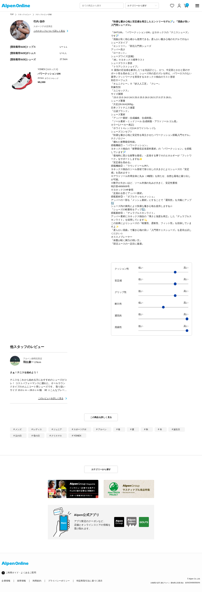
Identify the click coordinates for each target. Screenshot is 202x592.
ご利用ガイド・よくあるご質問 (21, 572)
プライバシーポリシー (59, 581)
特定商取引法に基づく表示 (90, 581)
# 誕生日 (176, 429)
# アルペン (101, 429)
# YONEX (76, 435)
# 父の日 (17, 435)
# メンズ (17, 429)
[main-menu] (197, 6)
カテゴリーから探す (101, 469)
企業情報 (6, 581)
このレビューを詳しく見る (50, 398)
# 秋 (146, 429)
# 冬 (160, 429)
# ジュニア (57, 429)
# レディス (37, 429)
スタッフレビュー (24, 14)
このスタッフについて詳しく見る (49, 30)
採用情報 (21, 581)
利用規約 (37, 581)
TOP (11, 14)
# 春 (118, 429)
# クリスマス (56, 435)
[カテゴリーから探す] (142, 5)
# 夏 (132, 429)
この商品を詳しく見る (101, 417)
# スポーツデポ (79, 429)
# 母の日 (36, 435)
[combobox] (101, 5)
